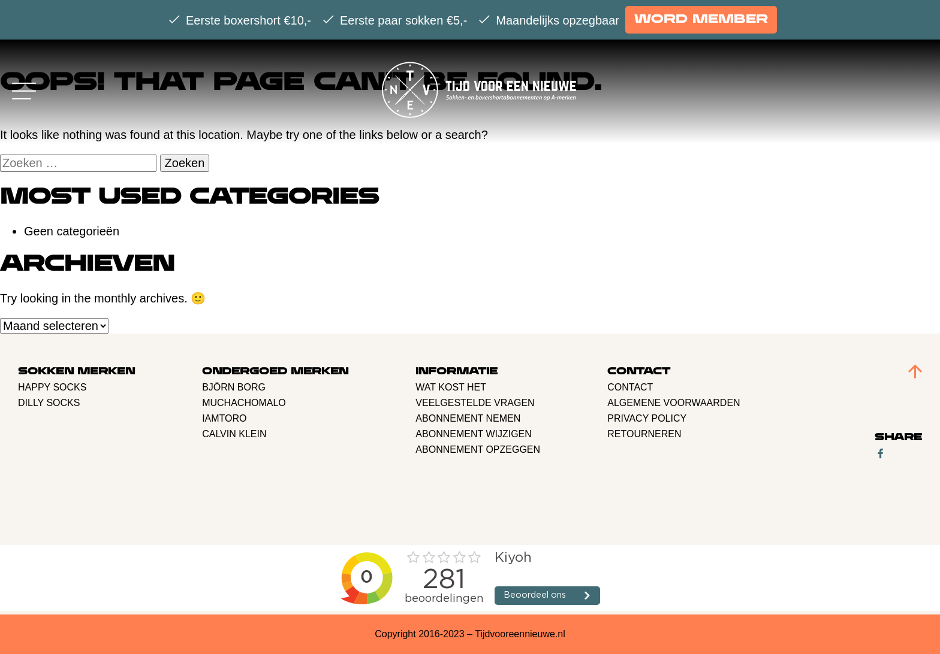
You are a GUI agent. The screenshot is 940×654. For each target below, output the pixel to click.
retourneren (644, 434)
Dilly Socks (49, 403)
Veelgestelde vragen (474, 403)
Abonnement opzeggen (477, 449)
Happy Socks (52, 387)
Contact (630, 387)
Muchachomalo (244, 403)
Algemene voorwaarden (673, 403)
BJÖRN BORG (234, 387)
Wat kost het (450, 387)
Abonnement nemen (467, 418)
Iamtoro (224, 418)
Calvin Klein (234, 434)
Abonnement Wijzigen (473, 434)
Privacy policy (646, 418)
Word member (701, 19)
